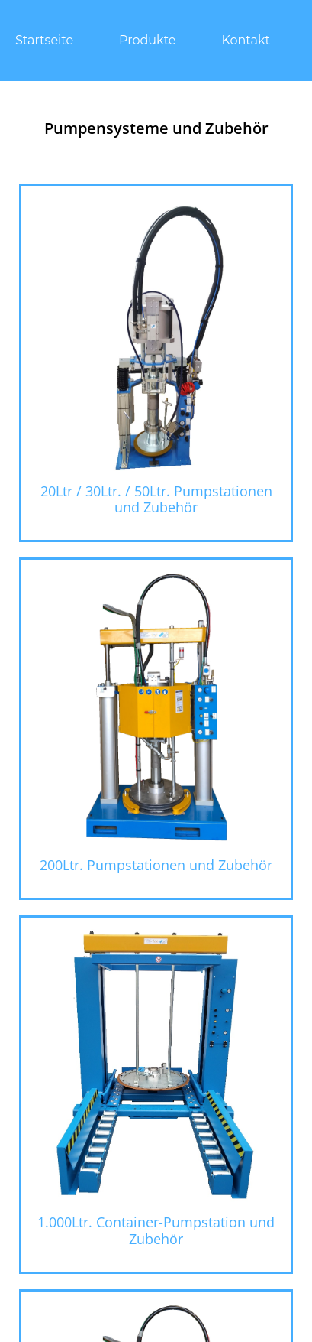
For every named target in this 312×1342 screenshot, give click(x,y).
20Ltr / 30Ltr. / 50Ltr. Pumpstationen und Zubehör (156, 499)
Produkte (147, 40)
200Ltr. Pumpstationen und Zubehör (156, 865)
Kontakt (246, 40)
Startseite (44, 40)
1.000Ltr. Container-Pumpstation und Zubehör (156, 1230)
